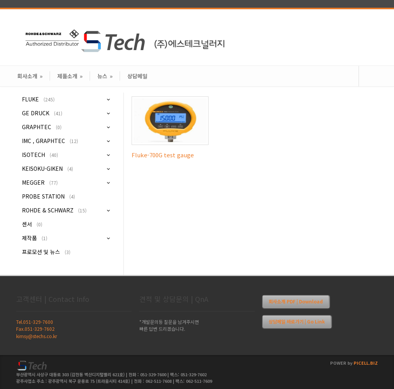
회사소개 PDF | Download (296, 301)
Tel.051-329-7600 (34, 321)
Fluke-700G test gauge (163, 155)
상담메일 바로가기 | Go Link (297, 321)
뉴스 (105, 76)
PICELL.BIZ (366, 363)
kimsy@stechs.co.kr (36, 336)
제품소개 (70, 76)
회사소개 (30, 76)
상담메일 (137, 76)
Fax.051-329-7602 (35, 328)
